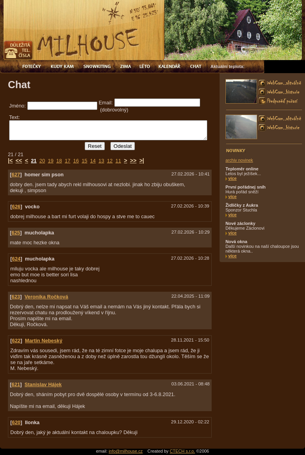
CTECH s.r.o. (182, 448)
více (232, 178)
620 (16, 420)
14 (93, 158)
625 (15, 230)
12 (109, 158)
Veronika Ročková (46, 294)
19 (50, 158)
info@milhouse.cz (126, 448)
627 (15, 172)
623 (15, 294)
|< (10, 158)
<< (18, 158)
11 (118, 158)
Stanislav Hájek (43, 382)
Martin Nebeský (44, 338)
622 (16, 338)
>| (141, 158)
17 (67, 158)
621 (15, 382)
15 (84, 158)
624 (16, 256)
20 (42, 158)
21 (33, 158)
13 (101, 158)
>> (133, 158)
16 (76, 158)
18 (59, 158)
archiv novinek (239, 160)
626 (16, 204)
